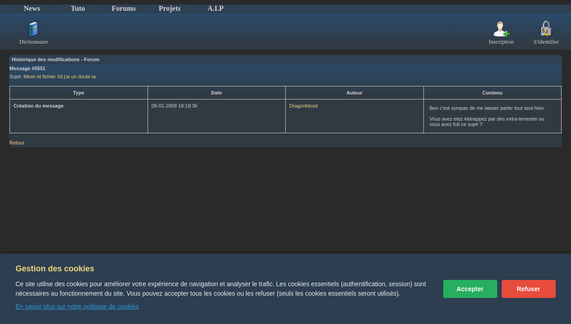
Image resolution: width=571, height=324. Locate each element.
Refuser (528, 288)
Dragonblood (303, 105)
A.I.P (215, 8)
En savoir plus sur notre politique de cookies (77, 306)
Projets (170, 8)
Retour (16, 142)
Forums (123, 8)
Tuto (78, 8)
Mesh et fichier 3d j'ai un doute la (59, 76)
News (32, 8)
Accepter (470, 288)
